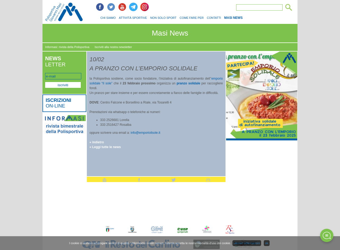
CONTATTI (214, 17)
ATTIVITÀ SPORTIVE (133, 17)
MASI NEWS (233, 18)
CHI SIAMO (108, 17)
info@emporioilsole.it (145, 133)
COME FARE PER (191, 17)
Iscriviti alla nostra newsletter (113, 47)
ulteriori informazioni (247, 243)
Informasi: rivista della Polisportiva (67, 47)
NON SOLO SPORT (163, 17)
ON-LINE (58, 103)
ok (266, 243)
